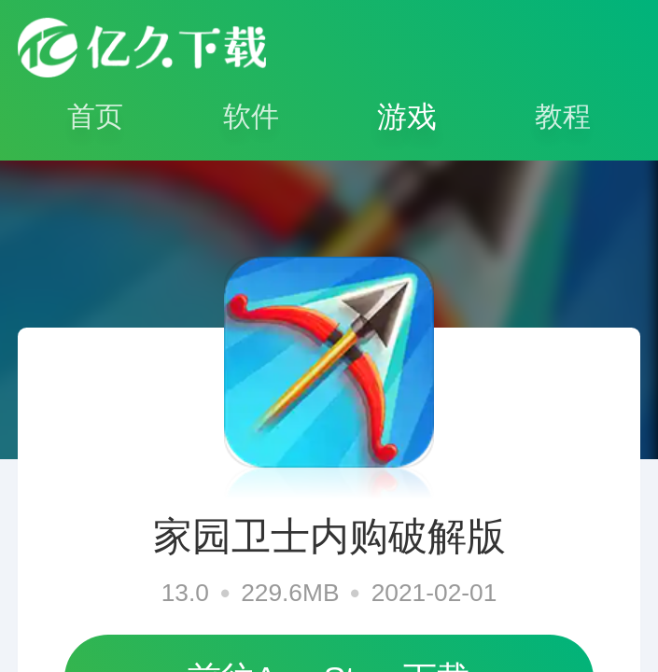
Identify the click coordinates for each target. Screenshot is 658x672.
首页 (95, 116)
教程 (563, 116)
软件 (251, 116)
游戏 (407, 116)
